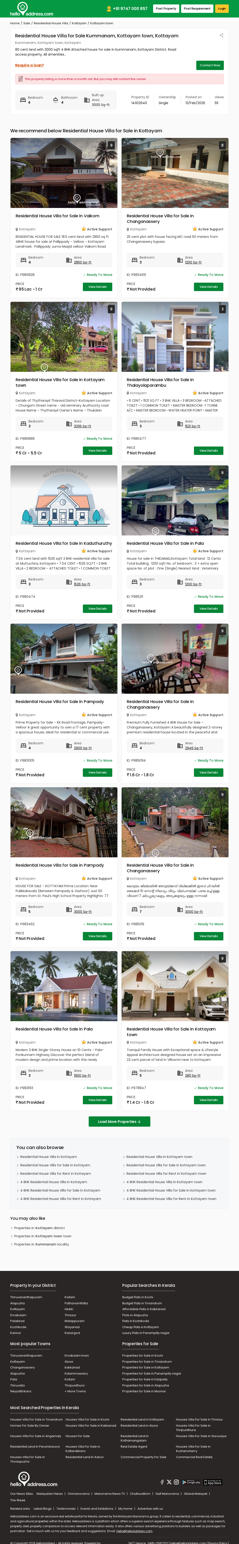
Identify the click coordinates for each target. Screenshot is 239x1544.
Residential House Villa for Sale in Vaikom (57, 216)
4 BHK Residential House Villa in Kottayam (53, 1182)
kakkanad (72, 1367)
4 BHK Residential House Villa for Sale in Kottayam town (171, 1190)
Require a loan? (29, 65)
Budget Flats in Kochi (137, 1297)
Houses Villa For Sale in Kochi (87, 1419)
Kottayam (79, 23)
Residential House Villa (51, 23)
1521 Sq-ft (192, 426)
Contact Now (210, 65)
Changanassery (22, 1367)
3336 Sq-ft (82, 426)
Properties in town (42, 1236)
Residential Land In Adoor (85, 1457)
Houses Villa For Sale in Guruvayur (201, 1436)
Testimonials (66, 1508)
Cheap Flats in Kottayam (140, 1327)
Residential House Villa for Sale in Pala (165, 543)
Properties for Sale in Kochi (142, 1355)
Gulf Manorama (167, 1493)
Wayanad (72, 1327)
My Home (125, 1508)
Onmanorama (79, 1493)
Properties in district (39, 1228)
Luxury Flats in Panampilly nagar (146, 1333)
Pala (13, 1379)
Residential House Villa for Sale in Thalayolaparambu (160, 382)
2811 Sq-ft (192, 1075)
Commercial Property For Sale (143, 1457)
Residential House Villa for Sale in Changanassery (160, 218)
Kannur (15, 1333)
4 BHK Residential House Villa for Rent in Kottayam (60, 1198)
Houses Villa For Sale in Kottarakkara (83, 1448)
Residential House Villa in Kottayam (48, 1156)
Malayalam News (50, 1493)
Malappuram (74, 1321)
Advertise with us (150, 1508)
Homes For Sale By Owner (29, 1425)
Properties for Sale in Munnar (144, 1391)
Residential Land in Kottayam (142, 1419)
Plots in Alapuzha (135, 1315)
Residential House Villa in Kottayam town (159, 1156)
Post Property (166, 8)
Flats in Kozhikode (135, 1321)
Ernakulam (18, 1315)
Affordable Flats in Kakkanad (143, 1309)
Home (15, 23)
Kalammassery (76, 1373)
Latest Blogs (43, 1508)
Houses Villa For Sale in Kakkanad (91, 1425)
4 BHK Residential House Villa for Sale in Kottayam (60, 1190)
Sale (26, 23)
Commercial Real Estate (194, 1457)
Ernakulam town (77, 1355)
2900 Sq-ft (83, 748)
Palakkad (17, 1321)
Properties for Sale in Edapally (145, 1379)
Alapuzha (17, 1303)
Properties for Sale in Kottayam (145, 1367)
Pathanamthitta (76, 1303)
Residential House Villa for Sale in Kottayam (55, 1165)
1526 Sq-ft (82, 584)
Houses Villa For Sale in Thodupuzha (27, 1459)
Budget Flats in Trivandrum (142, 1303)
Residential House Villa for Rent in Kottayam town (166, 1173)
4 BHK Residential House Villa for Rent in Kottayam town (171, 1198)
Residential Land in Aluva (139, 1425)
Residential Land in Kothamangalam (135, 1438)
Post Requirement (197, 8)
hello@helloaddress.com (134, 1531)
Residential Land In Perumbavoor (35, 1446)
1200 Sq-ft (193, 262)
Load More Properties (119, 1121)
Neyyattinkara (20, 1391)
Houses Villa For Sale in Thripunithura (193, 1427)
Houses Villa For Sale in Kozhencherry (193, 1448)
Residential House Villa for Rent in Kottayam (55, 1173)
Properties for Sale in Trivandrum (147, 1361)
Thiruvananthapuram (26, 1297)
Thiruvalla (17, 1385)
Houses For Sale (78, 1436)
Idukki (69, 1309)
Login (222, 8)
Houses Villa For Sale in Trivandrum (36, 1419)
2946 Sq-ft (194, 748)
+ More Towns (75, 1391)
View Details (97, 287)
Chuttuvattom (140, 1493)
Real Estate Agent (134, 1446)
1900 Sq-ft (82, 1075)
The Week (17, 1500)
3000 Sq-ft (83, 911)
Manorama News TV (110, 1493)
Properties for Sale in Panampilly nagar (151, 1373)
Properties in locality (41, 1244)
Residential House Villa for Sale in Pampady (60, 701)
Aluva (69, 1361)
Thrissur (70, 1315)
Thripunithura (74, 1385)
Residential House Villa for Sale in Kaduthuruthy (64, 543)
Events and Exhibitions (97, 1508)
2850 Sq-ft (82, 262)
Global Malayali (196, 1493)
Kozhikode (18, 1327)
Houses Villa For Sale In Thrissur (199, 1419)
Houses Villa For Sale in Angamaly (35, 1436)
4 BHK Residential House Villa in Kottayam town (164, 1182)
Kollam (70, 1297)
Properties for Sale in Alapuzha (145, 1385)
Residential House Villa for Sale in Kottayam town (60, 382)
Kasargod (72, 1333)
